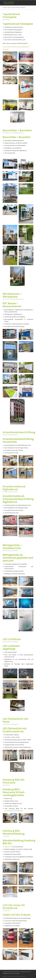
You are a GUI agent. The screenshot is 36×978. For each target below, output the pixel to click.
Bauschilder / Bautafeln (17, 130)
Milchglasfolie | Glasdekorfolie (12, 547)
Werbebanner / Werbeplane (12, 295)
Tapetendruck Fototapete (11, 15)
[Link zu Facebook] (28, 975)
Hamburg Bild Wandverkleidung (14, 832)
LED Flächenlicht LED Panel (15, 720)
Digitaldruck (6, 19)
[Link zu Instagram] (32, 975)
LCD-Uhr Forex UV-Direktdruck (14, 906)
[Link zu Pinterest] (30, 975)
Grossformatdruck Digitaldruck (14, 488)
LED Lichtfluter (12, 639)
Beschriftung (6, 434)
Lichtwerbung (14, 641)
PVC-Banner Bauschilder (16, 133)
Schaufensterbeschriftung (19, 432)
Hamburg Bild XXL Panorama (14, 781)
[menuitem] (5, 976)
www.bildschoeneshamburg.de (13, 810)
